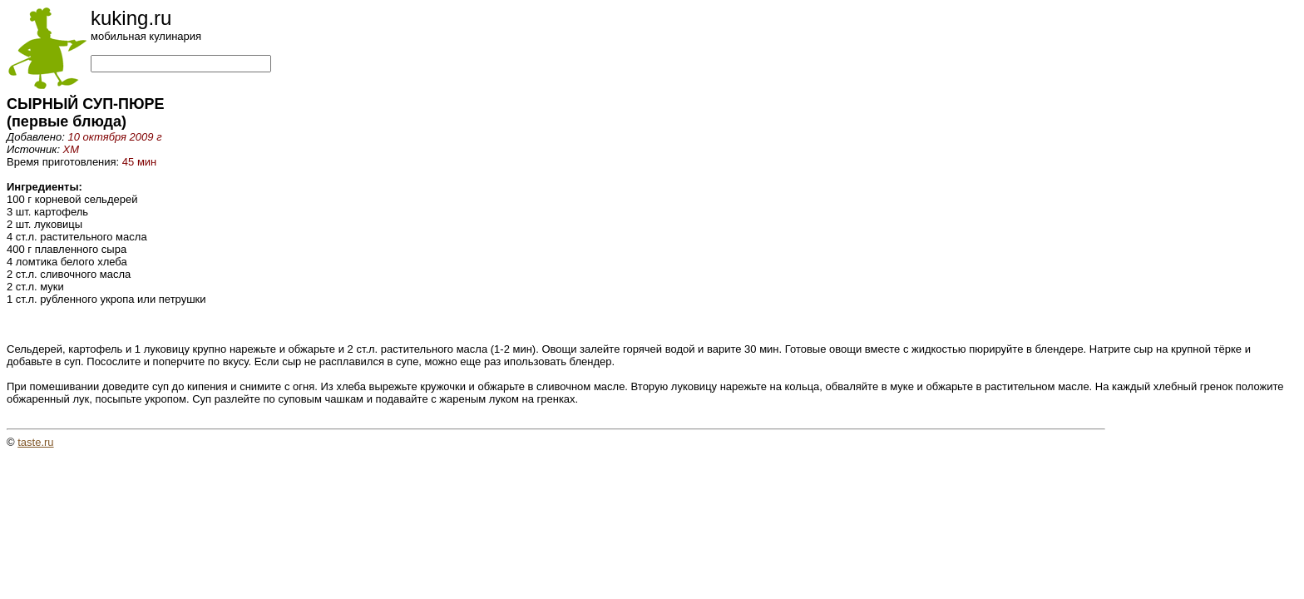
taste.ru (35, 442)
